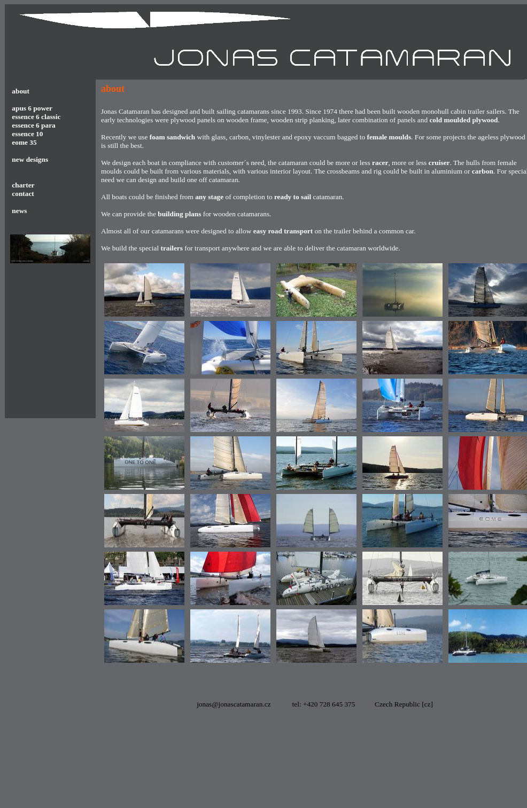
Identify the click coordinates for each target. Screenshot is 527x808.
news (19, 211)
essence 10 (27, 134)
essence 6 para (33, 125)
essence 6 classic (36, 117)
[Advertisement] (153, 766)
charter (22, 185)
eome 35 (24, 142)
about (20, 91)
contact (22, 194)
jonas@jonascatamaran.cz (233, 704)
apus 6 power (32, 108)
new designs (30, 159)
